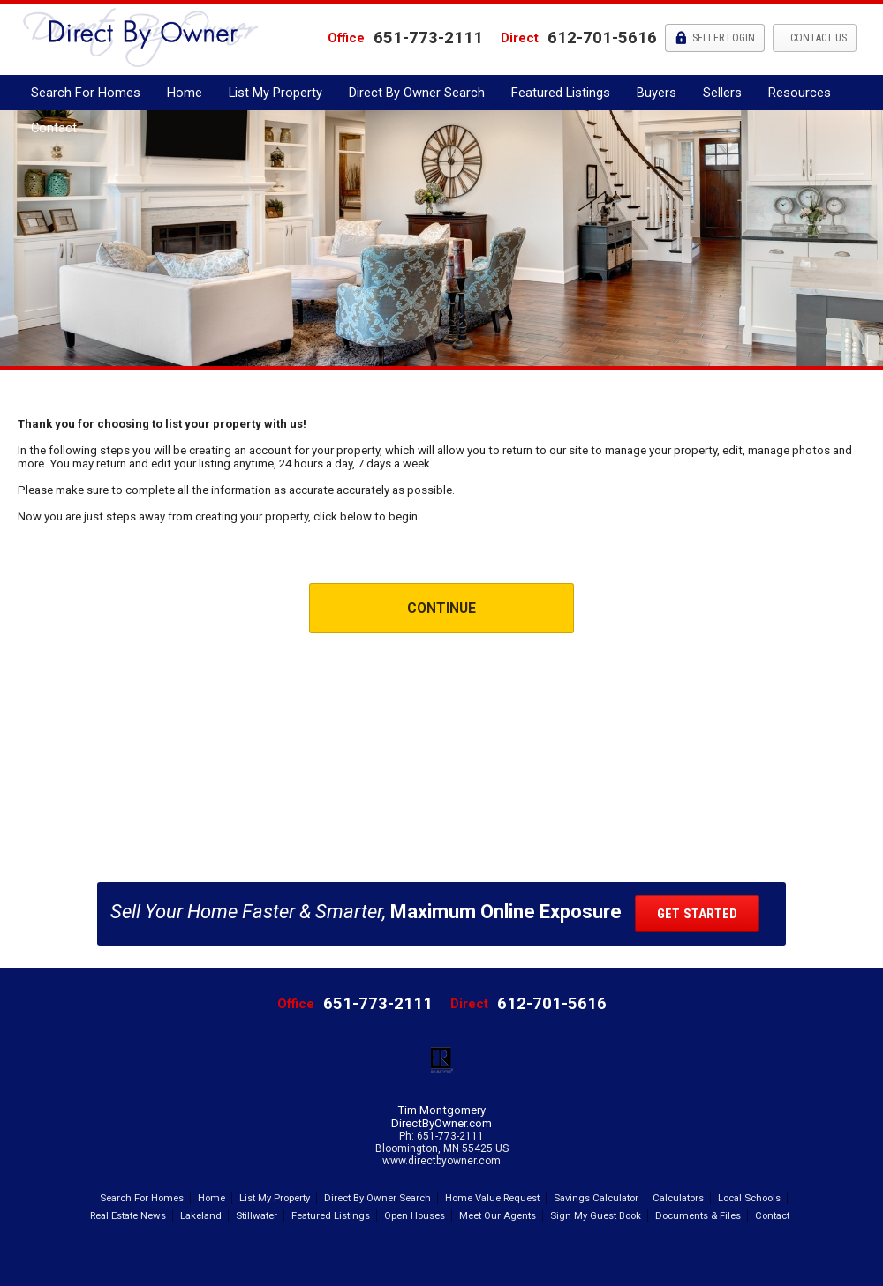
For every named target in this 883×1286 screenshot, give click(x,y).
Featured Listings (560, 93)
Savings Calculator (596, 1198)
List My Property (275, 93)
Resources (799, 93)
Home (184, 93)
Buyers (656, 93)
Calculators (678, 1198)
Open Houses (414, 1215)
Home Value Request (492, 1198)
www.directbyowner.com (441, 1161)
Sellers (722, 93)
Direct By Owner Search (417, 93)
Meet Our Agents (497, 1215)
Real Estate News (128, 1215)
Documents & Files (698, 1215)
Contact (54, 128)
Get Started (697, 914)
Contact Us (817, 38)
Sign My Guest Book (595, 1215)
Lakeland (201, 1215)
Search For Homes (85, 93)
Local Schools (749, 1198)
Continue (441, 608)
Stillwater (256, 1215)
